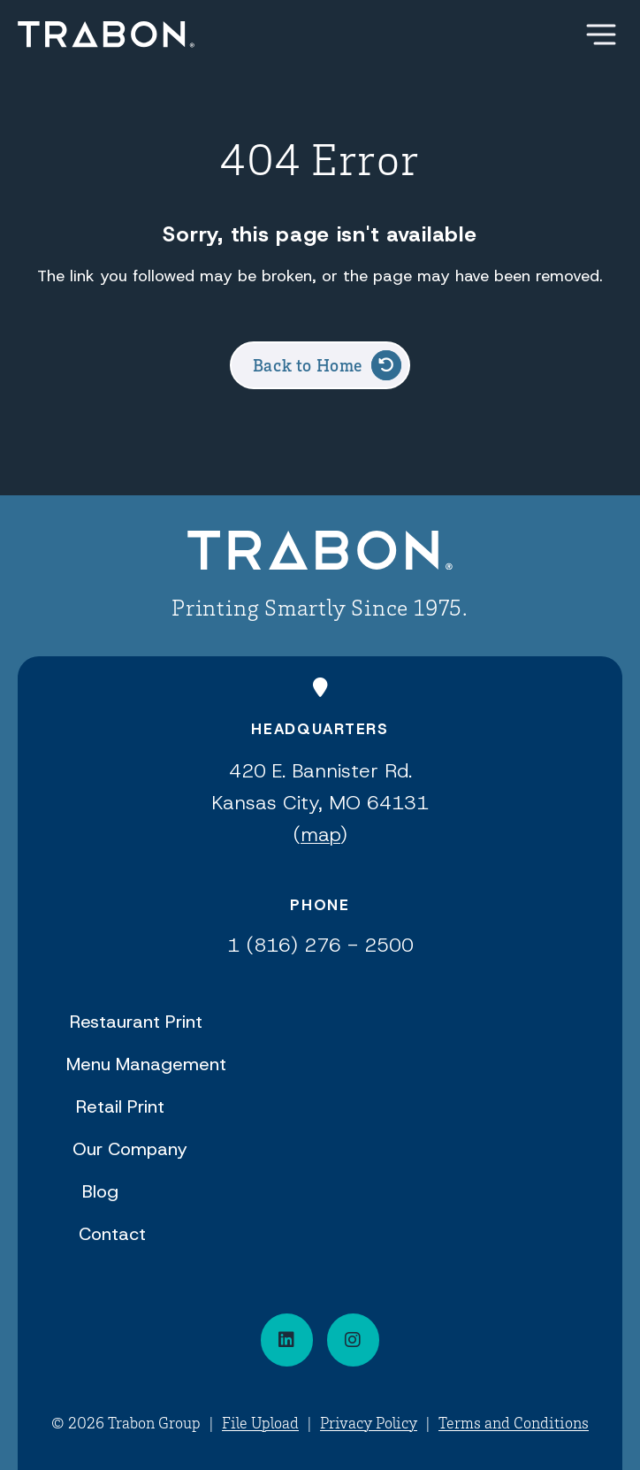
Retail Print (120, 1106)
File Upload (260, 1422)
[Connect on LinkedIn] (287, 1340)
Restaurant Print (136, 1021)
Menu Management (146, 1064)
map (320, 834)
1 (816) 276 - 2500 (320, 945)
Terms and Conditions (513, 1422)
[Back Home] (106, 34)
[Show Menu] (601, 34)
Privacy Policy (368, 1422)
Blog (100, 1191)
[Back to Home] (320, 553)
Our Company (129, 1148)
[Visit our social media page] (353, 1340)
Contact (112, 1233)
